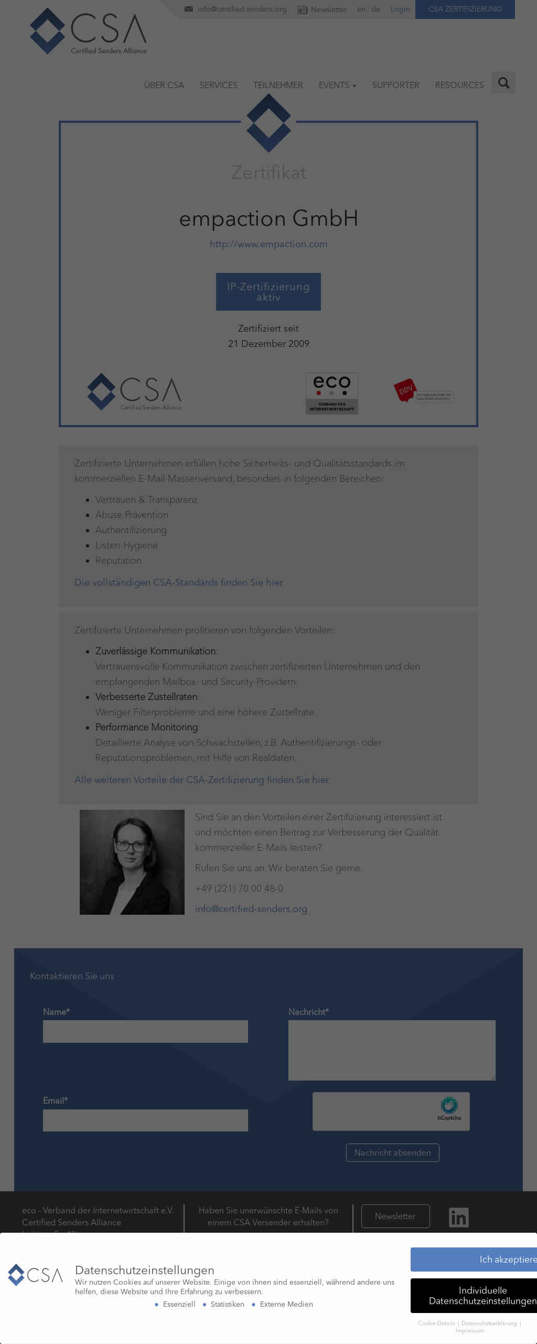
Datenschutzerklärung (490, 1320)
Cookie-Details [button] (437, 1320)
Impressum (470, 1328)
